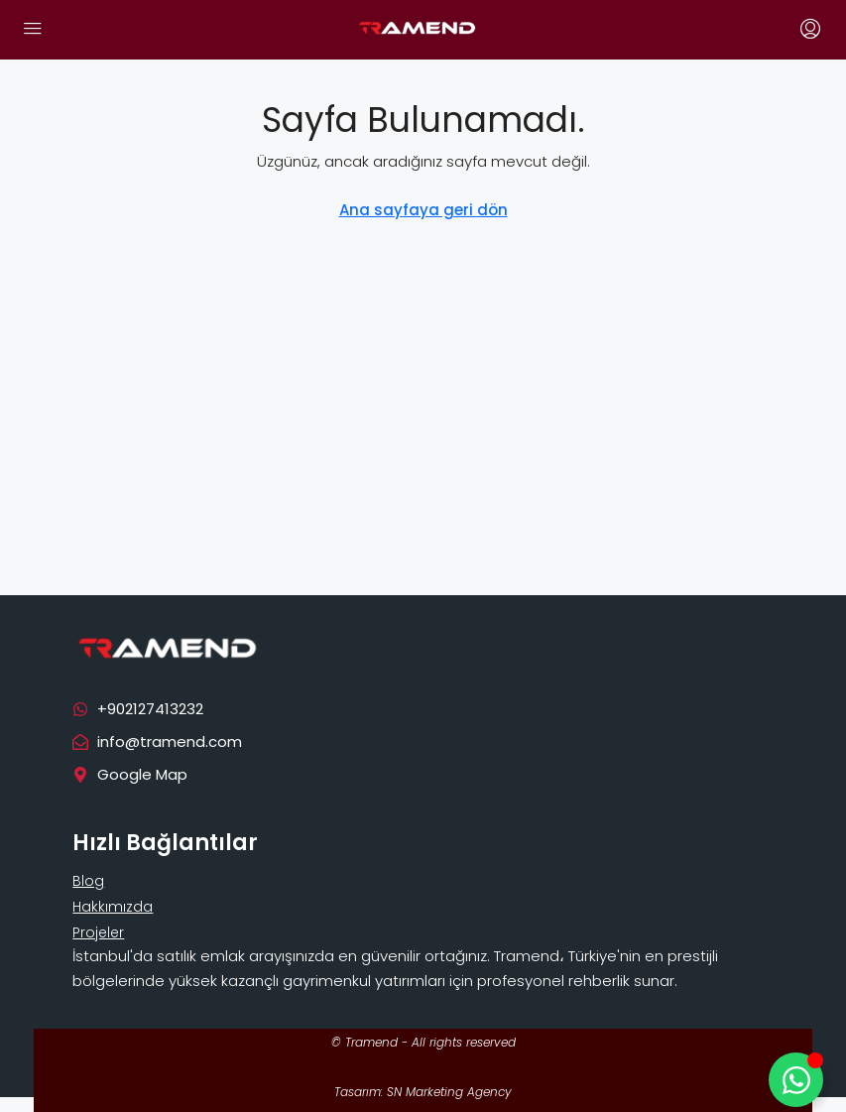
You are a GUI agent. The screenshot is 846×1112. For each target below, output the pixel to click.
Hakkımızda (112, 907)
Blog (88, 881)
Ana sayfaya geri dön (423, 209)
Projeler (98, 932)
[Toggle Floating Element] (796, 1079)
